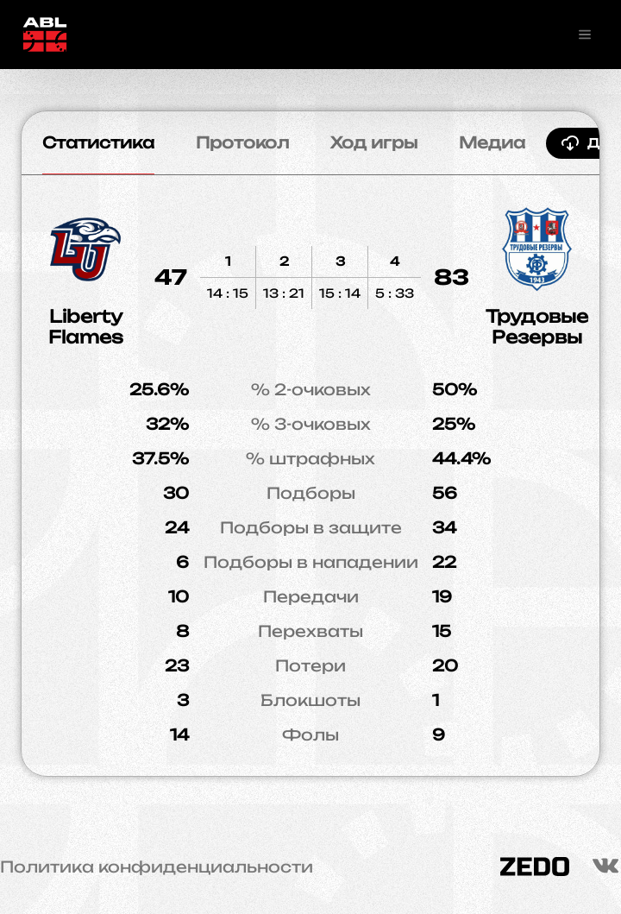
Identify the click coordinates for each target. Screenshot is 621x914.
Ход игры (373, 142)
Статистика (98, 142)
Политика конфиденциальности (156, 866)
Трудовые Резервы (537, 327)
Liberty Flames (85, 327)
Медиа (492, 142)
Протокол (242, 142)
